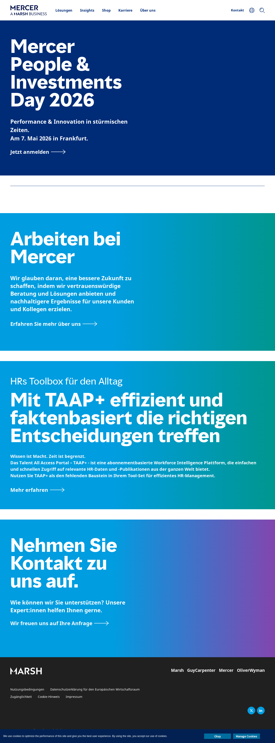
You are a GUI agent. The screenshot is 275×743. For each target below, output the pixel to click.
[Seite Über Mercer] (53, 324)
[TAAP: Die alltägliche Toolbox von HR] (137, 490)
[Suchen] (262, 10)
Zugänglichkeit (21, 697)
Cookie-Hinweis (49, 697)
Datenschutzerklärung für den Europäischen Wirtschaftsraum (95, 689)
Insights (87, 10)
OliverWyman (251, 670)
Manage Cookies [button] (246, 736)
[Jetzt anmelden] (38, 152)
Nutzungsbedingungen (27, 689)
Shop (106, 10)
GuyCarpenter (201, 670)
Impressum (74, 697)
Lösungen (63, 10)
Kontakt (237, 10)
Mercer (226, 670)
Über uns (148, 10)
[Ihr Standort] (252, 10)
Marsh (177, 670)
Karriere (125, 10)
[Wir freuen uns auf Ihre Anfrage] (59, 623)
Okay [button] (217, 736)
